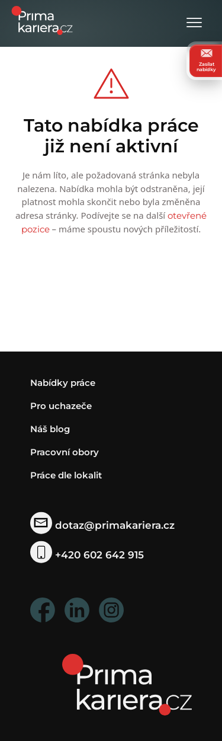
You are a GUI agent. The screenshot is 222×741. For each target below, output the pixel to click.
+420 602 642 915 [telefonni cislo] (87, 555)
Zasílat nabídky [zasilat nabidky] (206, 60)
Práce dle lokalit (66, 475)
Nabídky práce (62, 382)
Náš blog (50, 429)
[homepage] (127, 683)
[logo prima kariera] (42, 19)
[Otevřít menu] (194, 23)
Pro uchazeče (61, 405)
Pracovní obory (64, 452)
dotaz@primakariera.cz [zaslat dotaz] (102, 525)
